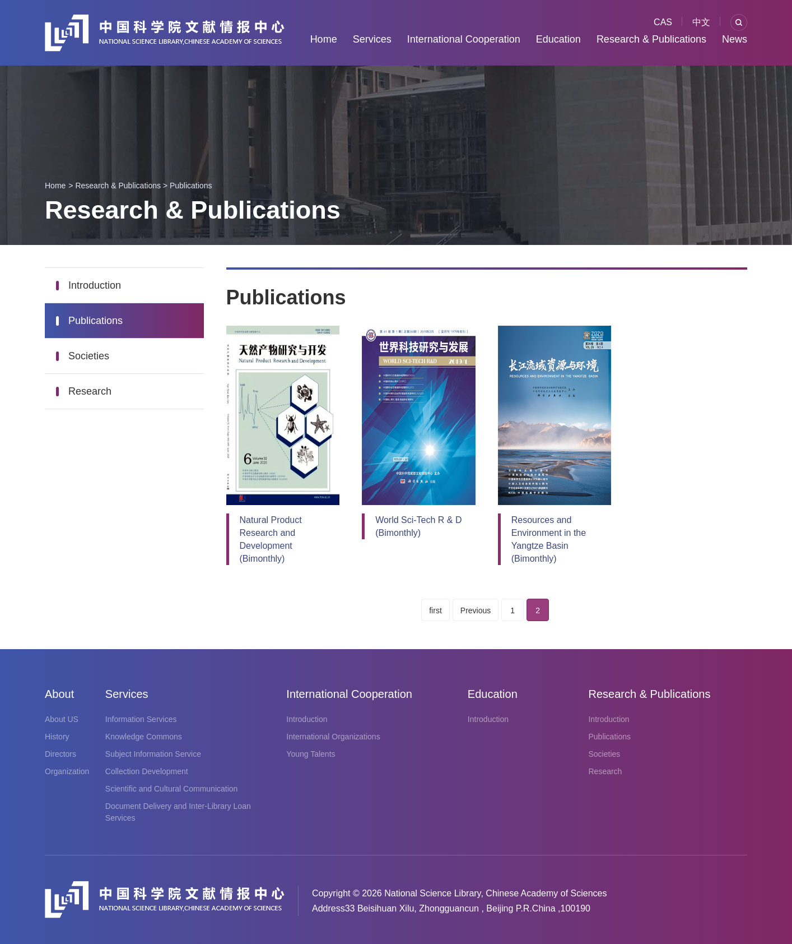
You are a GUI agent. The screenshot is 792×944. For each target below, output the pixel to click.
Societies (88, 356)
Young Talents (310, 753)
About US (61, 719)
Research (89, 391)
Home (323, 39)
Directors (60, 753)
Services (372, 39)
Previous (475, 610)
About (59, 694)
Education (558, 39)
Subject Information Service (153, 753)
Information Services (141, 719)
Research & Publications (651, 39)
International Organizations (333, 736)
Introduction (94, 285)
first (435, 610)
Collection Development (146, 771)
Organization (67, 771)
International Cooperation (463, 39)
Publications (191, 185)
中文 (701, 22)
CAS (663, 22)
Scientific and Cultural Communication (171, 788)
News (734, 39)
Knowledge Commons (143, 736)
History (57, 736)
